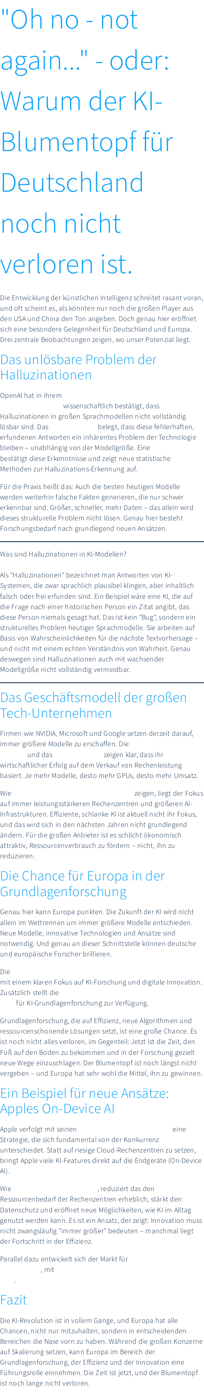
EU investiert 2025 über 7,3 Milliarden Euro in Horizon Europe (106, 971)
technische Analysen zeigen (55, 1188)
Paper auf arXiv (73, 427)
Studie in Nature (177, 447)
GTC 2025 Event (78, 754)
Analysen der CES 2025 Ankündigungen (73, 793)
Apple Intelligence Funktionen (125, 1129)
